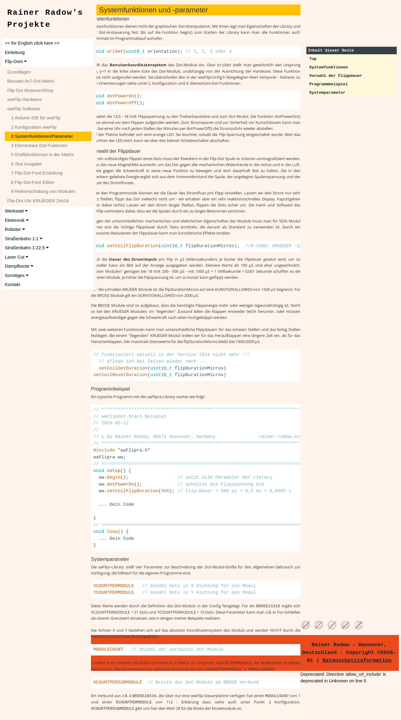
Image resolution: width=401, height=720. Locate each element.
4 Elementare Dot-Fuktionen (37, 145)
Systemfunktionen (331, 67)
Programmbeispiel (331, 84)
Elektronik (17, 220)
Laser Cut (16, 256)
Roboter (15, 229)
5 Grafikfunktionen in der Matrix (40, 154)
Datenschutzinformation (358, 660)
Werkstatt (16, 210)
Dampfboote (19, 266)
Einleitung (15, 52)
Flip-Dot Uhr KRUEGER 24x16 (38, 200)
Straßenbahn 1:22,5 (27, 247)
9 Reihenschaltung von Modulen (41, 191)
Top (315, 59)
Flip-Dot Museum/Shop (30, 90)
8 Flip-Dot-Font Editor (30, 182)
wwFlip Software (23, 108)
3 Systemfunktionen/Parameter (40, 136)
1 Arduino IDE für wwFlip (34, 117)
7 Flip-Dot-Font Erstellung (34, 172)
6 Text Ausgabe (24, 163)
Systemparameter (330, 92)
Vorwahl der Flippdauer (338, 76)
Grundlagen (19, 71)
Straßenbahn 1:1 (23, 238)
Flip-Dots (16, 61)
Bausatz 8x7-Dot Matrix (30, 80)
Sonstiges (17, 275)
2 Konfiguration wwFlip (31, 127)
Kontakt (12, 284)
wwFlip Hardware (24, 99)
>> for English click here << (32, 43)
